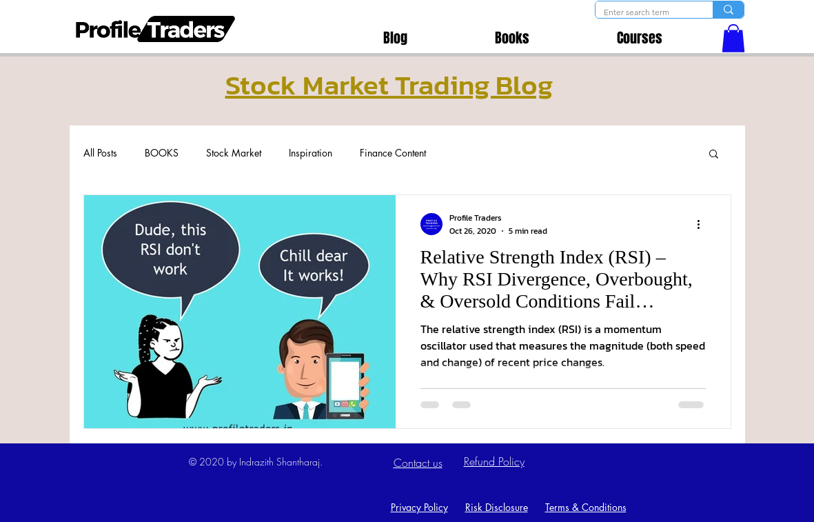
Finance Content (393, 152)
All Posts (100, 152)
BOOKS (162, 152)
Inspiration (310, 152)
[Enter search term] (644, 12)
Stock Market (233, 152)
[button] (733, 38)
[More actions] (703, 224)
